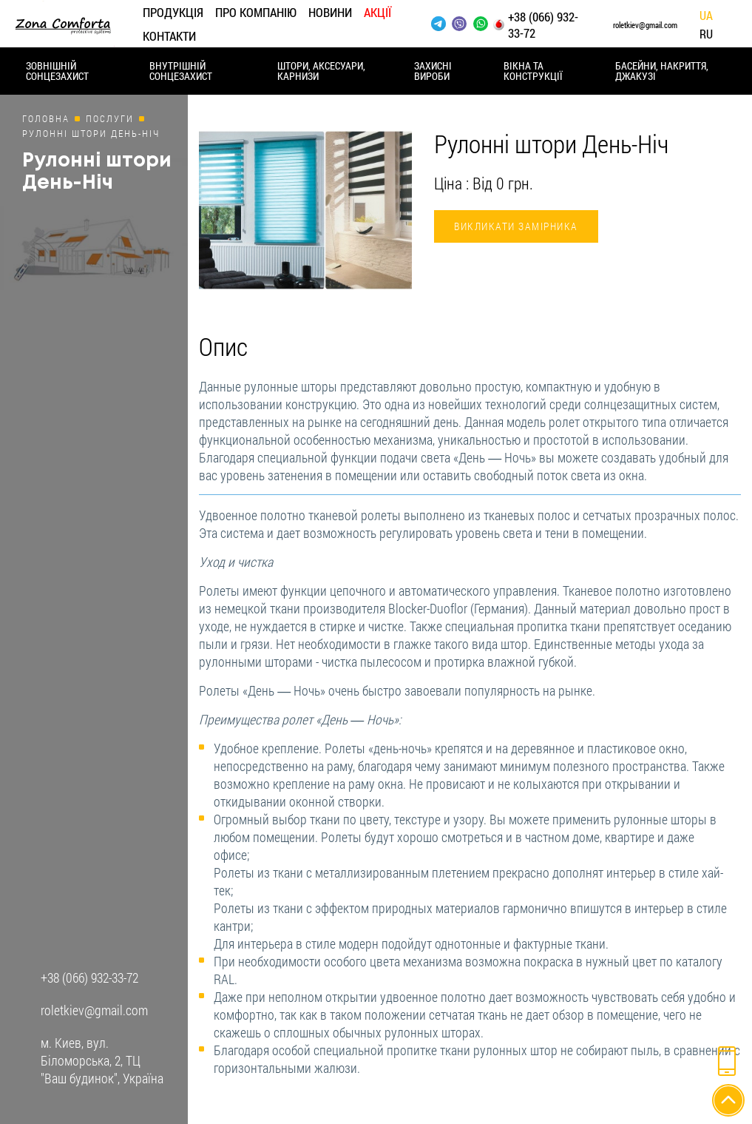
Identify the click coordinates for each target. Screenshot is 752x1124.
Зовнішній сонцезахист (57, 70)
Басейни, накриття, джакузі (661, 70)
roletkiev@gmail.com (645, 24)
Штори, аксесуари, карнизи (321, 70)
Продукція (173, 12)
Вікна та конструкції (533, 70)
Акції (377, 12)
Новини (330, 12)
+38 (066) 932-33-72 (543, 25)
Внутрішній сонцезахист (180, 70)
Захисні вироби (433, 70)
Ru (706, 34)
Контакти (169, 35)
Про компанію (256, 12)
